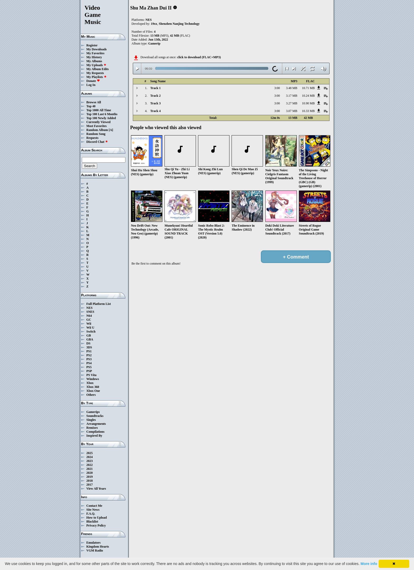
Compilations (95, 431)
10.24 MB (308, 96)
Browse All (93, 102)
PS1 (89, 351)
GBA (89, 339)
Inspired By (94, 435)
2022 (89, 465)
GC (88, 319)
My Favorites (95, 53)
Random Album (97, 130)
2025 (89, 453)
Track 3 (155, 103)
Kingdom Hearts (97, 546)
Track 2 (155, 96)
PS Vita (91, 375)
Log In (90, 85)
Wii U (90, 327)
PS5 (89, 367)
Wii (88, 323)
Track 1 (155, 88)
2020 (89, 473)
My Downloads (96, 49)
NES (89, 308)
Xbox (89, 383)
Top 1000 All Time (98, 110)
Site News (93, 509)
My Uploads (96, 65)
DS (88, 343)
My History (94, 57)
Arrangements (96, 424)
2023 (89, 461)
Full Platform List (98, 304)
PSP (89, 371)
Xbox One (93, 391)
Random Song (95, 134)
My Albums (94, 61)
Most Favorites (96, 126)
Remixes (92, 428)
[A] (111, 130)
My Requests (95, 73)
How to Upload (96, 517)
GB (88, 335)
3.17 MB (291, 96)
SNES (90, 312)
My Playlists (96, 77)
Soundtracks (94, 416)
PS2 (89, 355)
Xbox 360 (92, 387)
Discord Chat (97, 142)
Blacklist (92, 521)
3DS (89, 347)
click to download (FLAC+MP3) (199, 57)
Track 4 (155, 111)
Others (91, 395)
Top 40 (91, 106)
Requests (92, 138)
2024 (89, 457)
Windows (92, 379)
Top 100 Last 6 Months (101, 114)
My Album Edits (97, 69)
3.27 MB (291, 103)
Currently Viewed (98, 122)
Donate (93, 81)
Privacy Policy (96, 525)
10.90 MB (308, 103)
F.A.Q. (90, 513)
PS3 (89, 359)
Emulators (93, 542)
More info (369, 564)
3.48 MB (291, 88)
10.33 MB (308, 111)
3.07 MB (291, 111)
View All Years (96, 488)
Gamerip (154, 43)
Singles (91, 420)
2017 (89, 484)
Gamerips (93, 412)
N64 (89, 316)
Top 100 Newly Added (101, 118)
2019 (89, 477)
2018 (89, 481)
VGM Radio (94, 550)
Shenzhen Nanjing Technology (179, 24)
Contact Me (94, 506)
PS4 (89, 363)
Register (92, 45)
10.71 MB (308, 88)
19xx (154, 24)
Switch (91, 331)
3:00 (277, 88)
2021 (89, 469)
